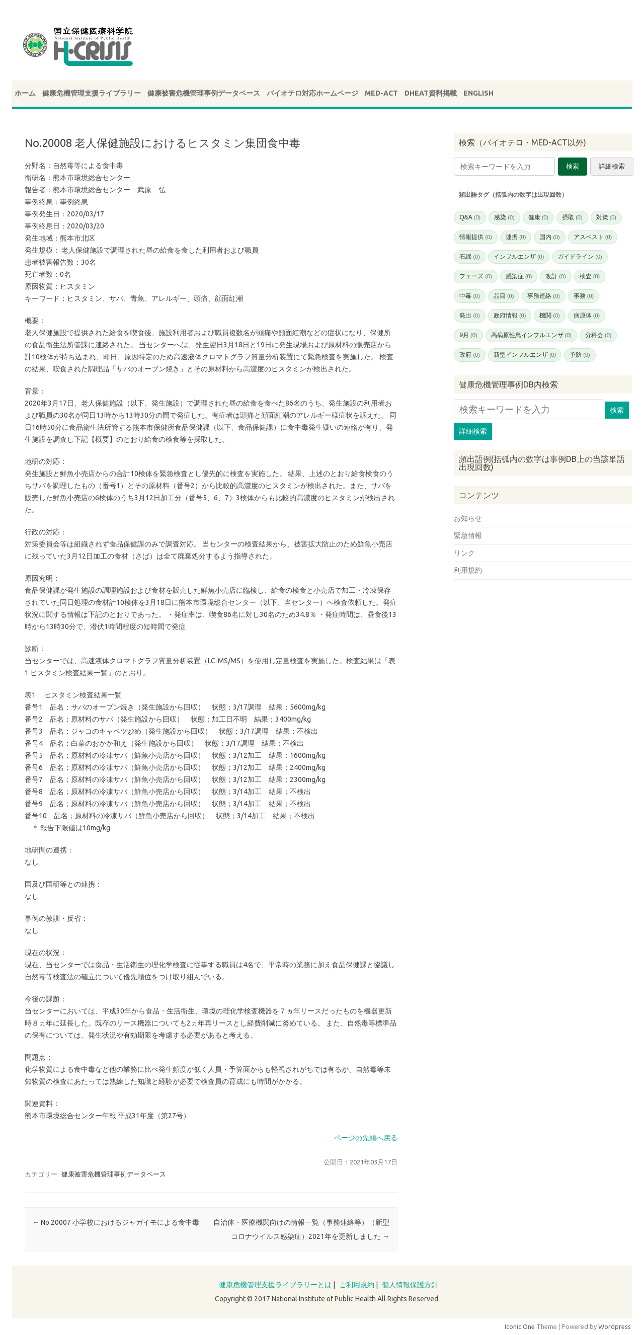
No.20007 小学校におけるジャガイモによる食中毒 (115, 1222)
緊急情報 (468, 535)
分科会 (598, 335)
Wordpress (614, 1326)
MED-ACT (381, 93)
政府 (469, 354)
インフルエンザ (519, 256)
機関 (549, 315)
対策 (606, 217)
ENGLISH (478, 93)
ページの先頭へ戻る (365, 1138)
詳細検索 (612, 166)
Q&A (469, 217)
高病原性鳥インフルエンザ (531, 335)
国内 (549, 237)
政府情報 (510, 315)
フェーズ (475, 276)
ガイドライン (579, 256)
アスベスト (593, 237)
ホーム (25, 93)
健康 (538, 217)
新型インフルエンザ (525, 354)
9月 (468, 335)
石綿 (469, 256)
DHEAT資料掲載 (431, 93)
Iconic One (520, 1326)
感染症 (519, 276)
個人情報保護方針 (410, 1285)
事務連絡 (543, 295)
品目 (504, 295)
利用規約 (468, 570)
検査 (590, 276)
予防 (580, 354)
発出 (469, 315)
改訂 (555, 276)
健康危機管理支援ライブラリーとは (275, 1285)
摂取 (572, 217)
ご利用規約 (356, 1285)
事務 (584, 295)
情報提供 (475, 237)
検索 (572, 166)
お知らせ (468, 518)
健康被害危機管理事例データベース (203, 93)
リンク (464, 553)
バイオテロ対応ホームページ (312, 93)
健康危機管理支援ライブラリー (91, 93)
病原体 (587, 315)
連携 (516, 237)
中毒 (469, 295)
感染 (504, 217)
